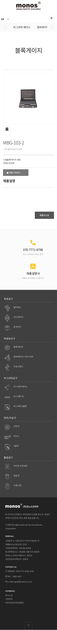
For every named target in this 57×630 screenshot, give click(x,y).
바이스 (16, 436)
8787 (32, 571)
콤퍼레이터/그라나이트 (24, 356)
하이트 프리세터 (21, 465)
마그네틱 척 (19, 396)
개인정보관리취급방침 (14, 602)
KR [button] (5, 19)
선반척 (16, 426)
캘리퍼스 (17, 307)
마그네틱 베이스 (22, 27)
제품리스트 (44, 215)
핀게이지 (17, 326)
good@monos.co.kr (23, 581)
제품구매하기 (13, 172)
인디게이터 (18, 317)
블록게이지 (18, 346)
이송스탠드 (18, 366)
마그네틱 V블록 (20, 406)
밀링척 (16, 475)
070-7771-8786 (22, 571)
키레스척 (17, 485)
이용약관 (9, 598)
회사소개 (9, 595)
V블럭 (16, 445)
